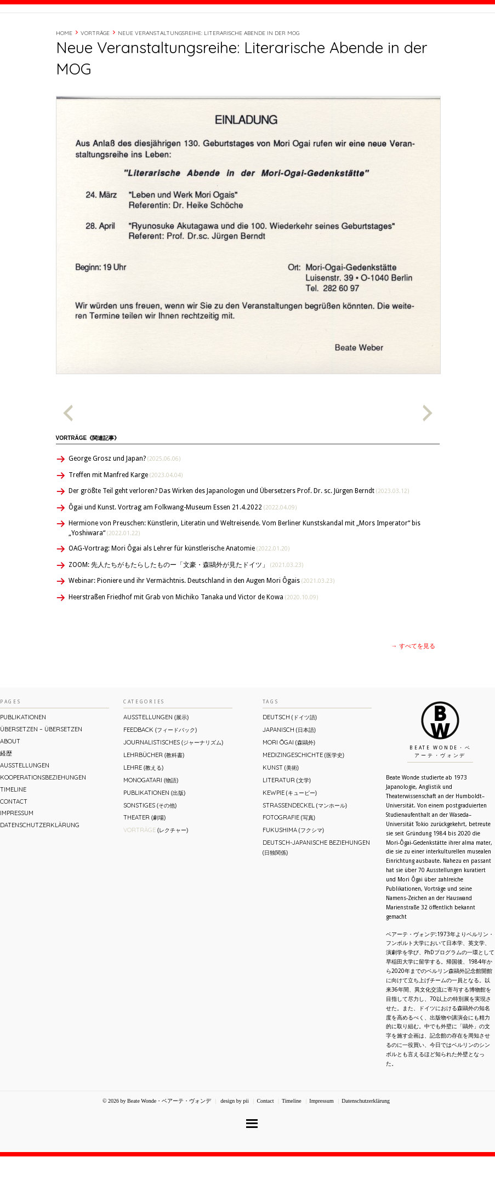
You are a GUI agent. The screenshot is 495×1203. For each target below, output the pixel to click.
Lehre (143, 814)
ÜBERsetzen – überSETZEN (41, 776)
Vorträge (95, 79)
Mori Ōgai (289, 789)
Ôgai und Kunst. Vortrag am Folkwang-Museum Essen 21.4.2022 (183, 554)
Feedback (160, 776)
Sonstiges (150, 852)
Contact (411, 34)
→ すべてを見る (413, 692)
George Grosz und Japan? (124, 505)
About (318, 34)
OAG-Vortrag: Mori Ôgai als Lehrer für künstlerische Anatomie (179, 595)
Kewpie (290, 839)
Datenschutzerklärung (39, 871)
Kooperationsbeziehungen (43, 824)
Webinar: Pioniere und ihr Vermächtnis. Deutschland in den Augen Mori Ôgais (201, 627)
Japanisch (289, 776)
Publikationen (23, 763)
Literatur (287, 826)
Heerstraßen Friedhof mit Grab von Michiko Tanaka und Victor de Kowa (193, 644)
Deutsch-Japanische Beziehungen (316, 893)
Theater (144, 864)
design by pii (234, 1147)
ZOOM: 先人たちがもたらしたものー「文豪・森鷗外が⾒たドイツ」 (186, 611)
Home (64, 79)
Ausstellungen (24, 812)
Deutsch (290, 763)
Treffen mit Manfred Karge (126, 521)
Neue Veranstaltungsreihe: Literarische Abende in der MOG (208, 79)
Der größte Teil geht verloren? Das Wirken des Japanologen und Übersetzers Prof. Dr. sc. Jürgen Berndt (239, 537)
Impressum (16, 859)
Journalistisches (173, 789)
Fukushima (293, 876)
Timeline (374, 34)
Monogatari (150, 826)
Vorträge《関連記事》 (88, 485)
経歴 (345, 34)
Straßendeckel (305, 852)
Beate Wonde (70, 37)
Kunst (281, 814)
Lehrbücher (153, 801)
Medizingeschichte (303, 801)
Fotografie (289, 864)
